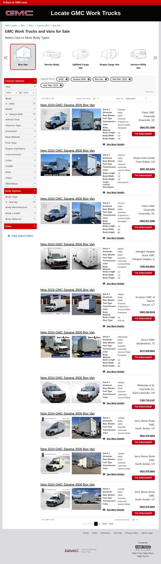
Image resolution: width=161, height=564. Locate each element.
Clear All (149, 92)
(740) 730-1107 (147, 400)
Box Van (99, 79)
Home (86, 533)
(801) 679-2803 (147, 436)
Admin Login (147, 533)
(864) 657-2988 (147, 127)
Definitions (105, 533)
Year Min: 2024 (120, 79)
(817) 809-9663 (147, 351)
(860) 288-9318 (147, 312)
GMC (61, 79)
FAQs (94, 533)
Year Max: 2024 (51, 85)
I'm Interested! (143, 133)
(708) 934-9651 (147, 266)
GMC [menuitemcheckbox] (12, 103)
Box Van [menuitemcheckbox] (13, 202)
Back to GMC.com (15, 2)
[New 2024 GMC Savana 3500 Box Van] (67, 105)
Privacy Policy (131, 533)
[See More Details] (113, 144)
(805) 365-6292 (147, 169)
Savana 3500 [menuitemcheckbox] (16, 114)
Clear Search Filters (20, 236)
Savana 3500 (79, 79)
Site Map (118, 533)
